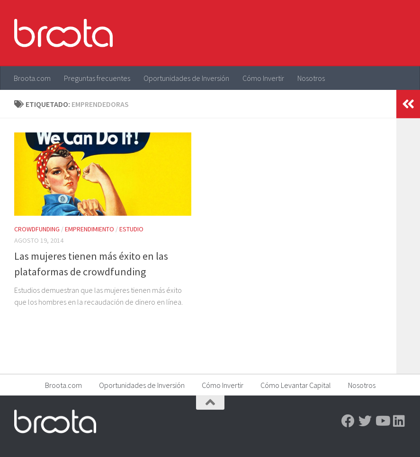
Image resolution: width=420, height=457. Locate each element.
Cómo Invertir (263, 78)
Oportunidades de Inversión (186, 78)
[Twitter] (365, 421)
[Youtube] (382, 421)
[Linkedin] (399, 421)
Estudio (131, 229)
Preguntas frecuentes (97, 78)
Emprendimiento (89, 229)
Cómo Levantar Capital (295, 385)
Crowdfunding (37, 229)
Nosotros (311, 78)
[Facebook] (348, 421)
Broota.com (32, 78)
